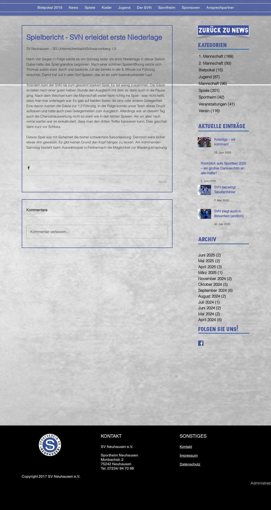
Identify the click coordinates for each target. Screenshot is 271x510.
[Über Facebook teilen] (28, 168)
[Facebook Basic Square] (200, 343)
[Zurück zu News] (223, 30)
